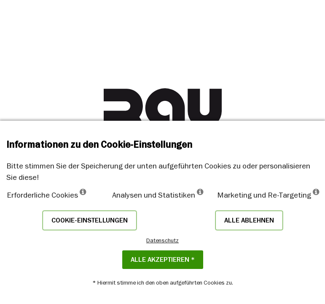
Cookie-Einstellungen (89, 220)
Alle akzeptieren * (163, 259)
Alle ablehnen (249, 220)
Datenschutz (162, 240)
